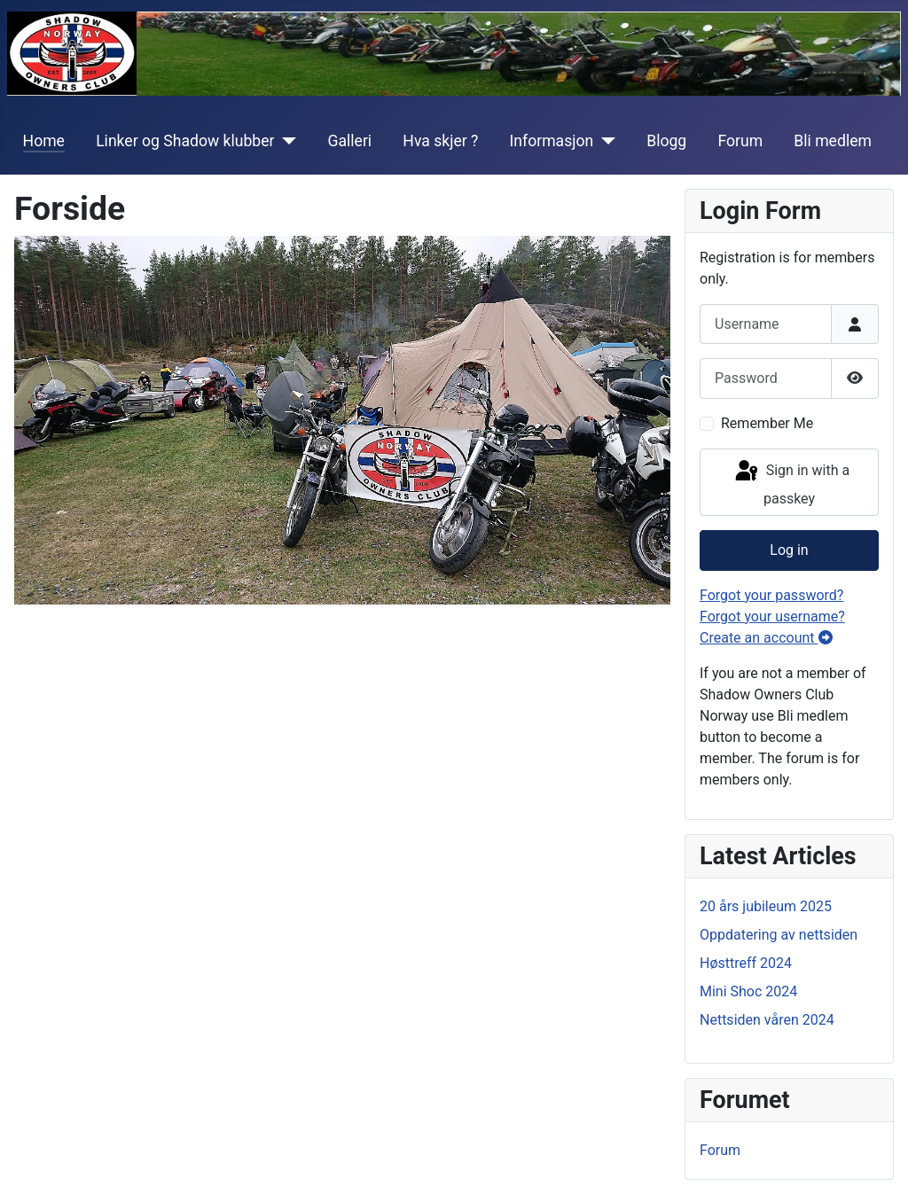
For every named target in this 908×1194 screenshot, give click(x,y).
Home (44, 141)
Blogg (666, 141)
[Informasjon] (604, 140)
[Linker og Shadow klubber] (285, 140)
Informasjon (552, 141)
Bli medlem (833, 141)
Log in (789, 550)
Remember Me (767, 423)
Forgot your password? (771, 595)
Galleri (349, 141)
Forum (740, 141)
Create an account (766, 637)
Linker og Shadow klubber (185, 141)
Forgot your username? (772, 616)
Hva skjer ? (440, 141)
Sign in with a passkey (790, 482)
